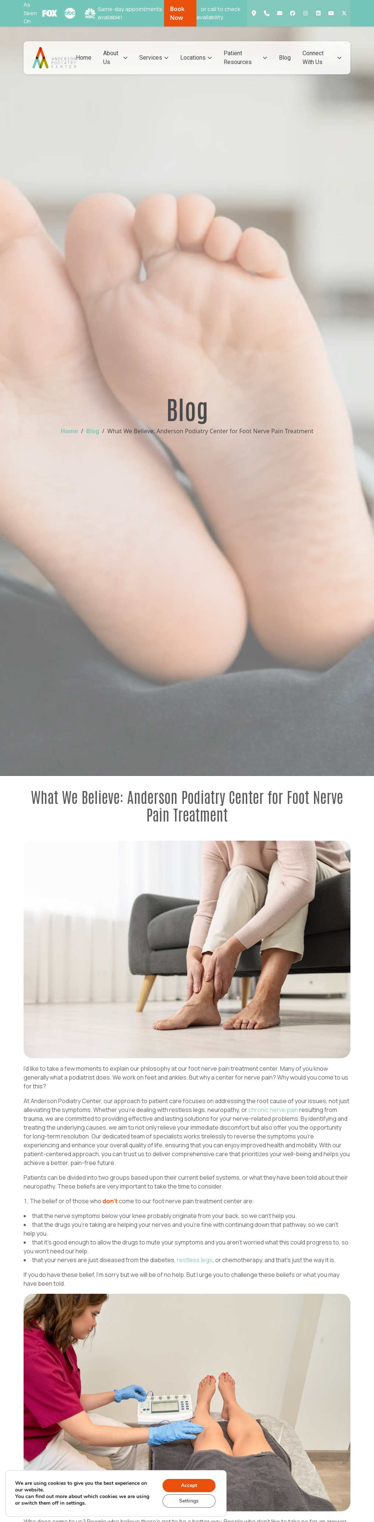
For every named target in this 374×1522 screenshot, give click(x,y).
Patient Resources (245, 58)
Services (153, 57)
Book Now (177, 13)
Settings (189, 1500)
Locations (196, 57)
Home (83, 57)
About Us (115, 58)
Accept (189, 1485)
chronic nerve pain (273, 1110)
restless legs (195, 1260)
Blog (285, 57)
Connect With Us (322, 58)
